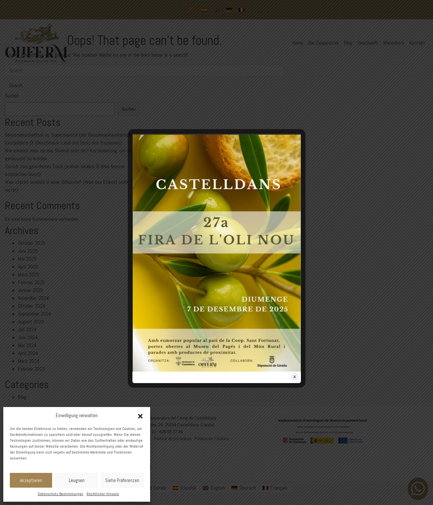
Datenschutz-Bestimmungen (60, 493)
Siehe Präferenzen (122, 480)
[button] (140, 415)
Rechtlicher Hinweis (103, 493)
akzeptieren (31, 480)
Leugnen (77, 480)
